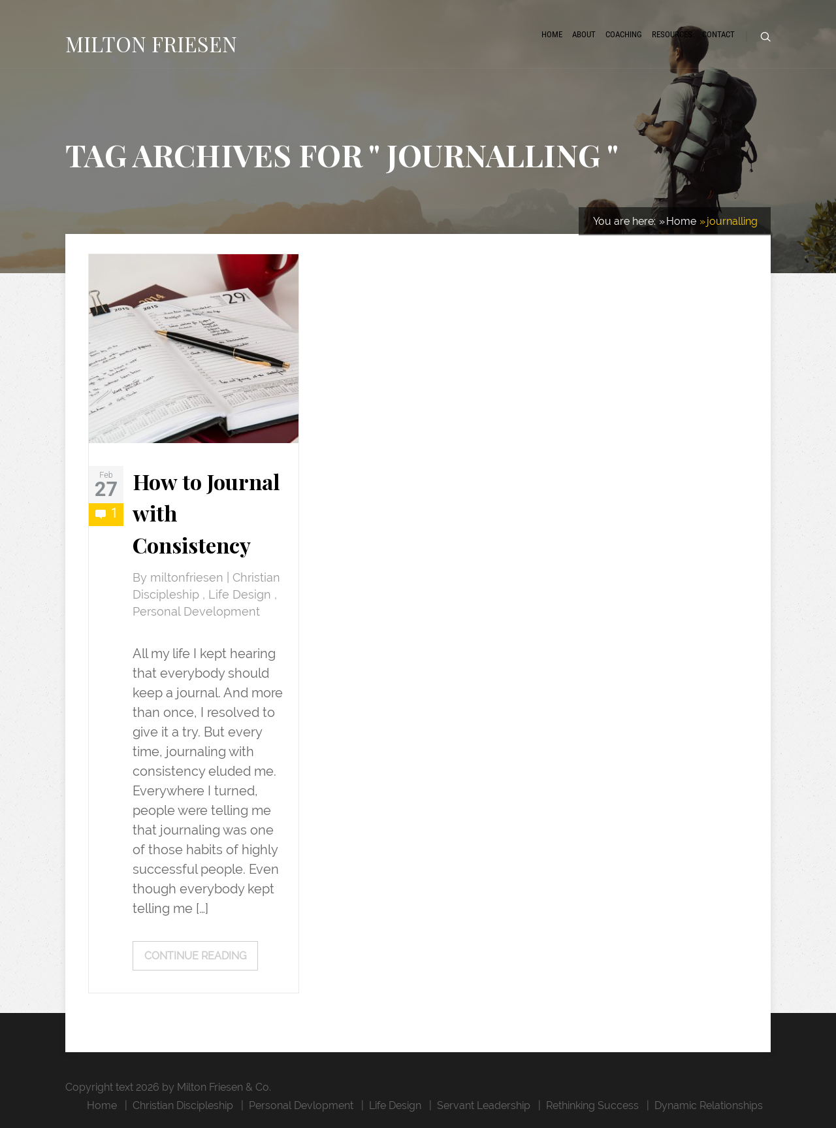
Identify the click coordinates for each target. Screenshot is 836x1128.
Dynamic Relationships (708, 1105)
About (584, 34)
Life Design (241, 594)
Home (551, 34)
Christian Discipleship (183, 1105)
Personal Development (196, 611)
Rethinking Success (592, 1105)
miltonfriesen (188, 577)
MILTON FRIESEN (151, 43)
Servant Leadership (483, 1105)
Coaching (623, 34)
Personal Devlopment (301, 1105)
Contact (718, 34)
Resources (672, 34)
